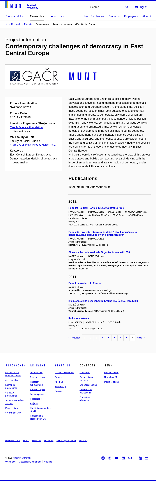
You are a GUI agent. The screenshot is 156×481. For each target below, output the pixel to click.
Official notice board (64, 372)
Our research (36, 372)
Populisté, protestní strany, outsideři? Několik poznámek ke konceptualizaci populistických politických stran (102, 233)
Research (38, 365)
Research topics (37, 389)
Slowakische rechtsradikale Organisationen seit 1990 (99, 252)
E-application (11, 408)
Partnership (60, 386)
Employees (131, 16)
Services (59, 391)
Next (141, 338)
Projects (34, 403)
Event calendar (111, 372)
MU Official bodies (88, 385)
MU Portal (48, 440)
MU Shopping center (66, 440)
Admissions (15, 365)
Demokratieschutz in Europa (84, 283)
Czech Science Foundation (26, 127)
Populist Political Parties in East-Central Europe (96, 208)
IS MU (26, 440)
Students (114, 16)
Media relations (111, 382)
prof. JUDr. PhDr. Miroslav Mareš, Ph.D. (34, 144)
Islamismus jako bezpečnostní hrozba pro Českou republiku (103, 301)
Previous (74, 338)
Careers (58, 377)
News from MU (111, 377)
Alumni (146, 16)
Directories (85, 372)
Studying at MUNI (13, 413)
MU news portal (12, 440)
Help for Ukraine (94, 16)
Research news (37, 377)
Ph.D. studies (11, 380)
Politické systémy (78, 318)
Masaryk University (22, 458)
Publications (36, 399)
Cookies (48, 462)
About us (63, 365)
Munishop (83, 440)
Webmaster (10, 462)
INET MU (36, 440)
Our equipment (37, 394)
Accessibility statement (30, 462)
